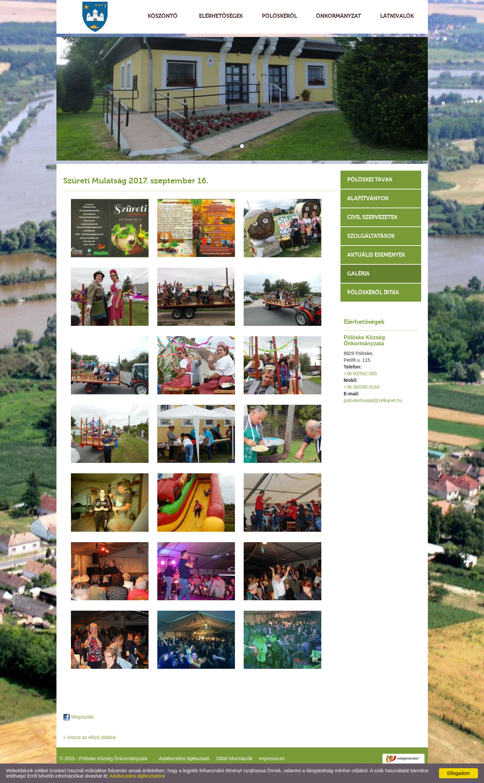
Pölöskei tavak (369, 179)
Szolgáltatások (371, 236)
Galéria (358, 273)
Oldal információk (234, 758)
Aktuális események (376, 255)
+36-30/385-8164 (362, 387)
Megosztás (78, 717)
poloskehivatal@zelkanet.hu (373, 400)
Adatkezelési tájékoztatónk (137, 776)
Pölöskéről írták (373, 292)
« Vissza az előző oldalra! (90, 737)
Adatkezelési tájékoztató (184, 758)
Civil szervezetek (372, 217)
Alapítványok (368, 198)
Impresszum (272, 758)
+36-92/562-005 (360, 373)
